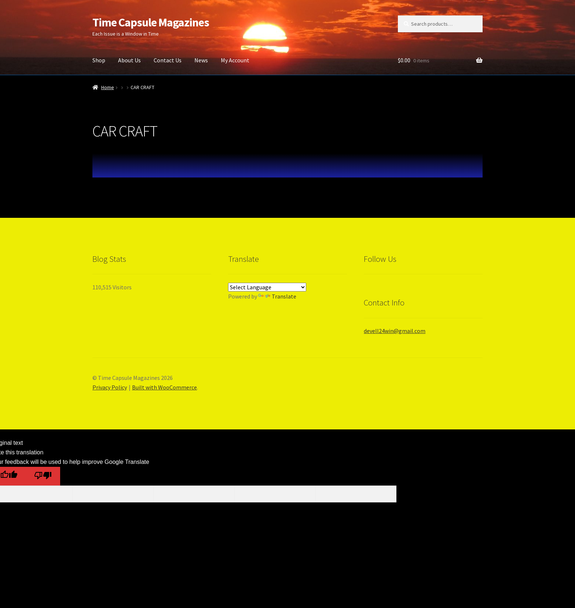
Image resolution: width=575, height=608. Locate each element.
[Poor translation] (43, 476)
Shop (98, 60)
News (201, 60)
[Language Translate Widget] (267, 287)
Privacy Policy (109, 387)
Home (107, 87)
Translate (277, 296)
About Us (129, 60)
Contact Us (168, 60)
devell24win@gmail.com (394, 330)
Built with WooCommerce (164, 387)
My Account (235, 60)
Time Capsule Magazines (150, 22)
